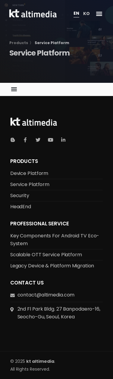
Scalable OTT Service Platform (46, 254)
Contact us (27, 282)
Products (24, 161)
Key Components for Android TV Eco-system (54, 239)
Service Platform (29, 184)
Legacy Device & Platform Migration (52, 265)
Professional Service (39, 223)
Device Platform (29, 173)
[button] (99, 14)
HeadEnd (20, 206)
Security (19, 195)
